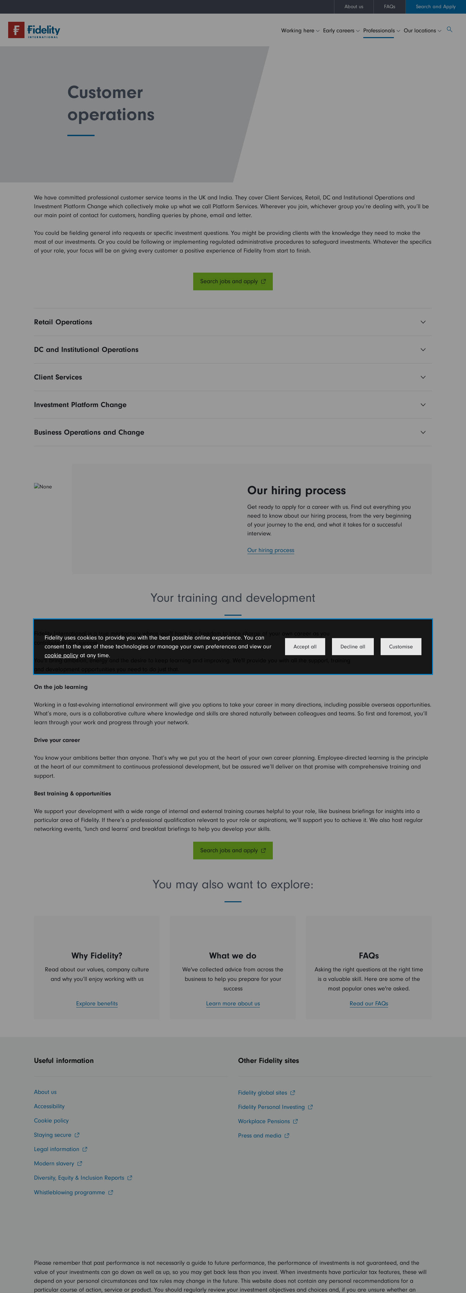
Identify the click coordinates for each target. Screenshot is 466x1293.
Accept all (305, 647)
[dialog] (233, 646)
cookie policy (61, 655)
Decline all (352, 647)
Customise (401, 647)
